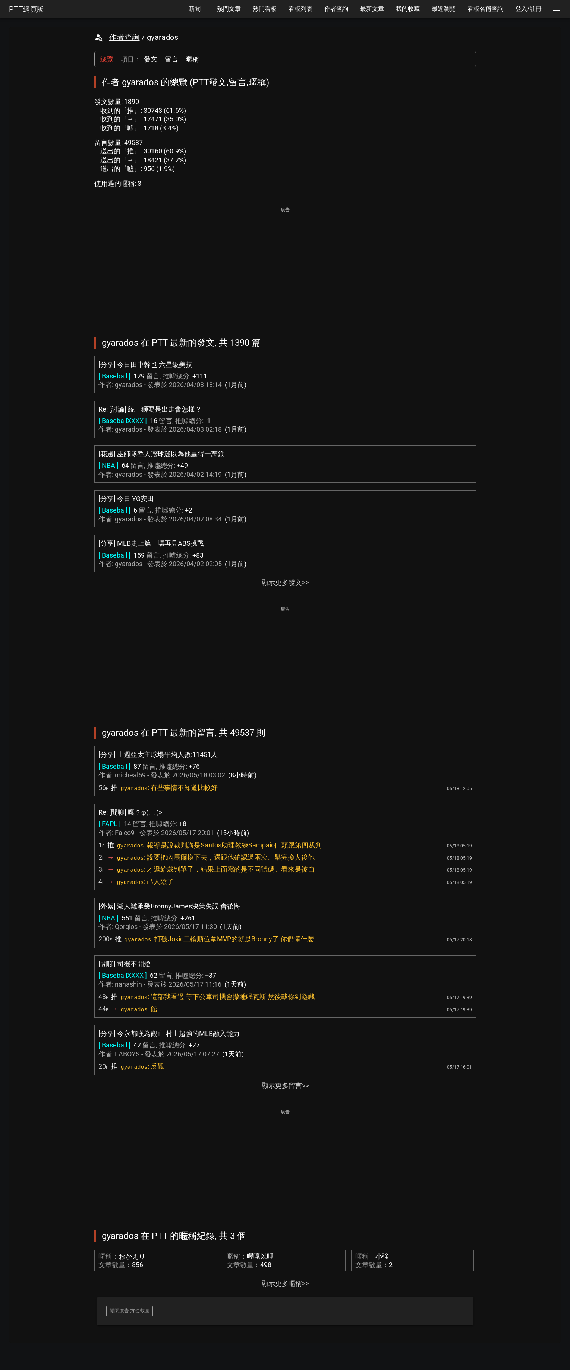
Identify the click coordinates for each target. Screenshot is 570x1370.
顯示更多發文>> (285, 582)
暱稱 (192, 59)
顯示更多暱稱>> (285, 1283)
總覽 (106, 59)
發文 (150, 59)
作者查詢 (124, 37)
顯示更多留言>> (285, 1086)
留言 (171, 59)
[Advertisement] (285, 267)
